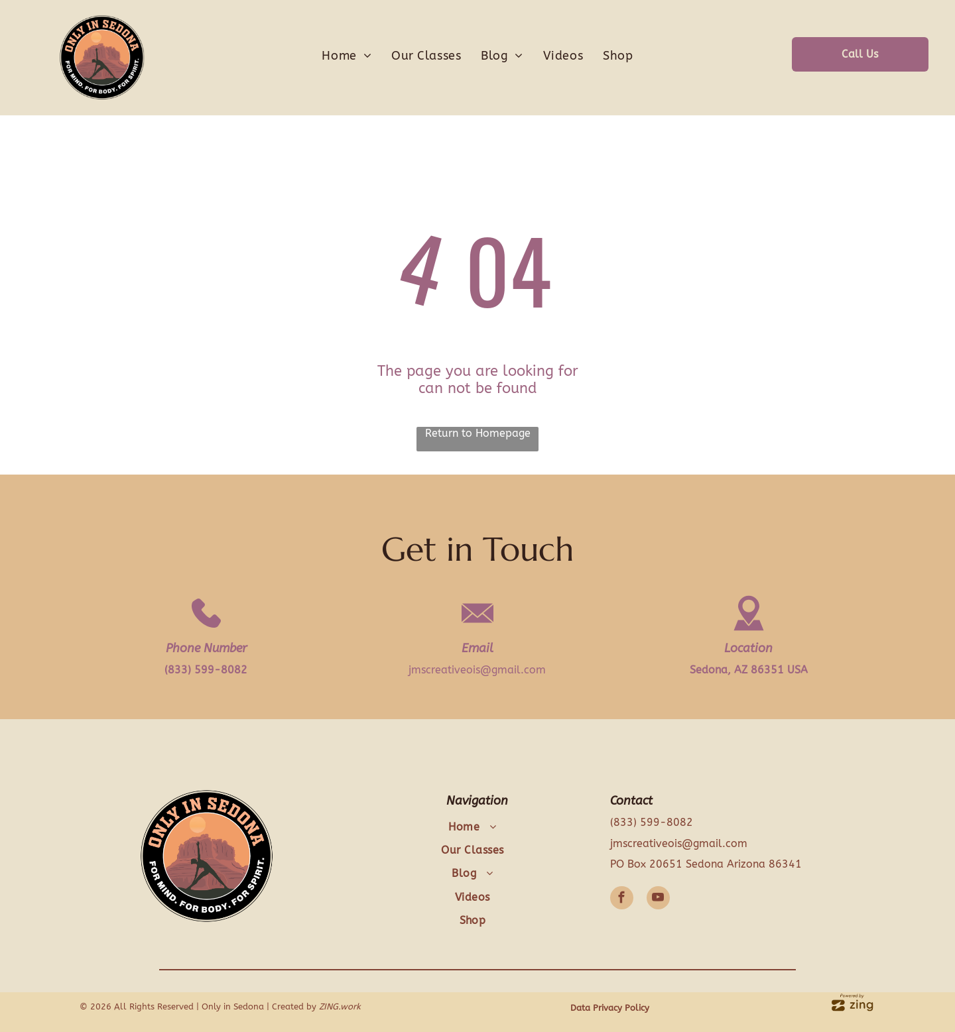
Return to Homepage (478, 433)
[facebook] (621, 899)
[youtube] (658, 899)
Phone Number (206, 648)
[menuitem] (346, 55)
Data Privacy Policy (609, 1008)
